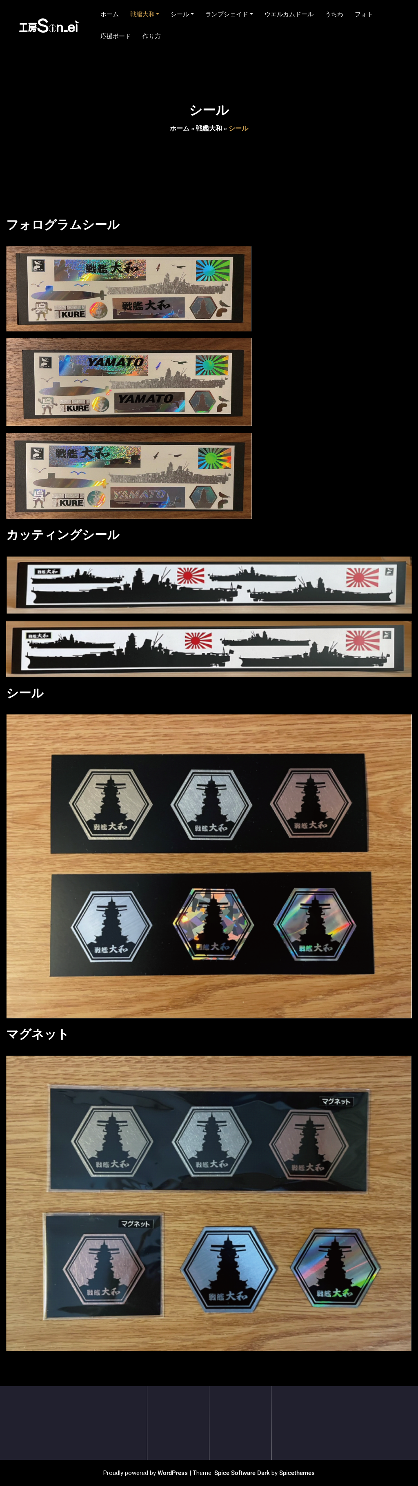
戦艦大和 (145, 14)
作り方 (151, 36)
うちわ (334, 14)
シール (182, 14)
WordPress (173, 1473)
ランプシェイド (229, 14)
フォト (364, 14)
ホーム (109, 14)
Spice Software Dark (242, 1473)
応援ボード (115, 36)
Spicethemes (297, 1473)
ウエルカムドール (289, 14)
